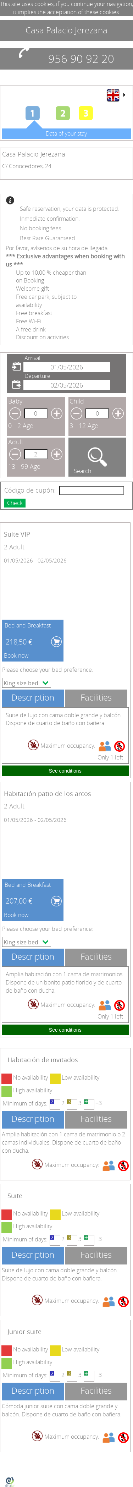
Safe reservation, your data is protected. (70, 209)
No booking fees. (41, 228)
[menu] (115, 95)
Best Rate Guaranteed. (48, 238)
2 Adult (14, 547)
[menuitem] (115, 95)
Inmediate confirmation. (50, 219)
